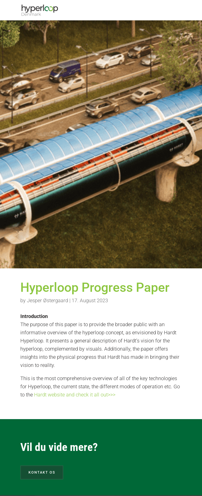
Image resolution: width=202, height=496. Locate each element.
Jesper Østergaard (47, 300)
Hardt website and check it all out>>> (74, 395)
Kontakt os (41, 472)
